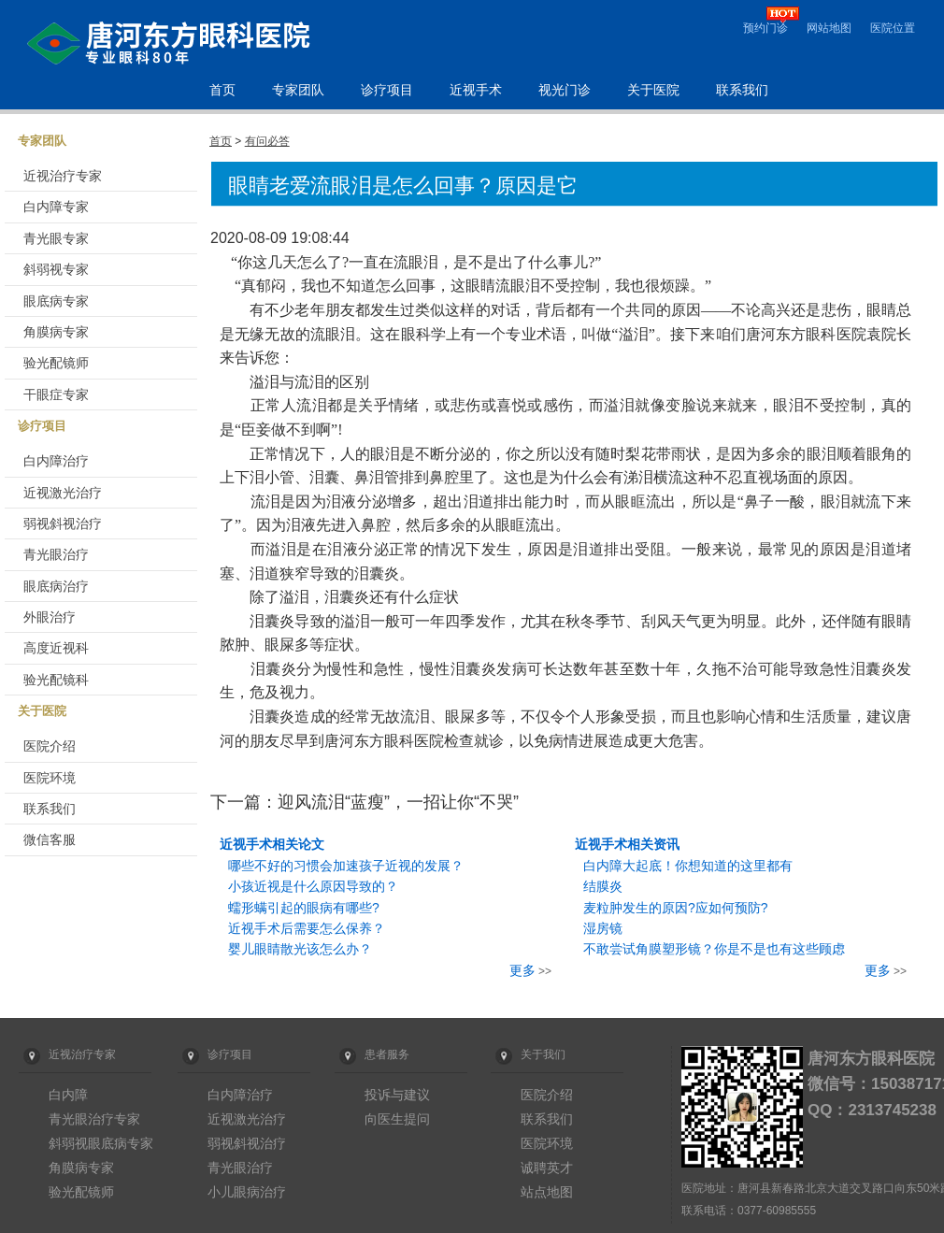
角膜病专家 (56, 331)
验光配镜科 (56, 679)
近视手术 (476, 90)
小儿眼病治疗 (246, 1191)
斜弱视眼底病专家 (101, 1143)
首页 (222, 90)
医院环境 (49, 777)
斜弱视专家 (56, 269)
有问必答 (267, 141)
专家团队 (298, 90)
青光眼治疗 (56, 554)
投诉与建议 (397, 1094)
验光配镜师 (56, 362)
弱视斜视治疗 (62, 523)
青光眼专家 (56, 238)
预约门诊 (765, 28)
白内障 (68, 1094)
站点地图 (547, 1191)
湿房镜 (602, 928)
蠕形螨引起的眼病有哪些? (303, 907)
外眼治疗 (49, 616)
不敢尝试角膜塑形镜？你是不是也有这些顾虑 (714, 948)
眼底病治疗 (56, 586)
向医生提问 (397, 1118)
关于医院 (653, 90)
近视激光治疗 (62, 492)
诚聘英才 (547, 1167)
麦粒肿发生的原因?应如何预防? (675, 907)
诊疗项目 (387, 90)
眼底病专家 (56, 301)
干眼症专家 (56, 394)
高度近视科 (56, 647)
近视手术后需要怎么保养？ (306, 928)
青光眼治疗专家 (94, 1118)
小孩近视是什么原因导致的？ (313, 886)
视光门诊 (564, 90)
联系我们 (742, 90)
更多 (522, 970)
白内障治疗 (56, 460)
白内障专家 (56, 206)
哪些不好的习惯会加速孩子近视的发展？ (346, 865)
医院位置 (892, 28)
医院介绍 (49, 745)
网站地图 (829, 28)
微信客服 (49, 839)
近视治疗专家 (62, 175)
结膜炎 (602, 886)
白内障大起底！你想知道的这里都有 (688, 865)
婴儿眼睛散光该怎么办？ (300, 948)
